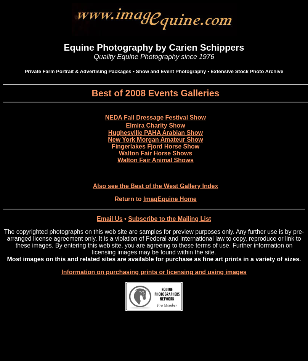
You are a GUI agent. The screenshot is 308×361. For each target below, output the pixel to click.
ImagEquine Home (170, 199)
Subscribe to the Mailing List (169, 219)
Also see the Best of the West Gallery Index (155, 186)
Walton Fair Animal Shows (155, 160)
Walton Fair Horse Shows (155, 153)
